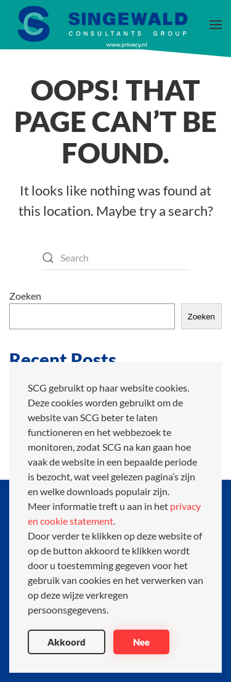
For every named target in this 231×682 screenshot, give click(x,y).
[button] (215, 24)
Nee (141, 641)
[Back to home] (101, 24)
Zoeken (25, 296)
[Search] (116, 257)
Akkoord (66, 641)
